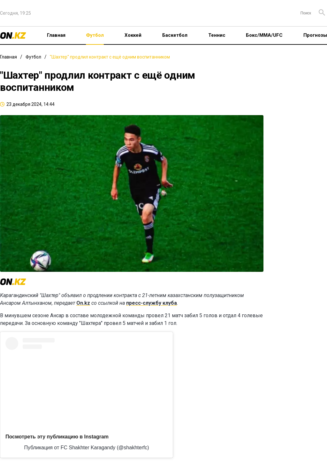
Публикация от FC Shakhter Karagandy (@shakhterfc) (86, 447)
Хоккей (133, 35)
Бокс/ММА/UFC (264, 35)
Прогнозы (315, 35)
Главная (56, 35)
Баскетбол (174, 35)
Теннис (216, 35)
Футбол (95, 35)
